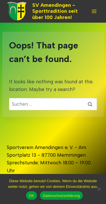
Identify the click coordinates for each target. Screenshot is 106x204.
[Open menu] (94, 11)
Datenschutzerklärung (61, 196)
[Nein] (99, 189)
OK (31, 196)
